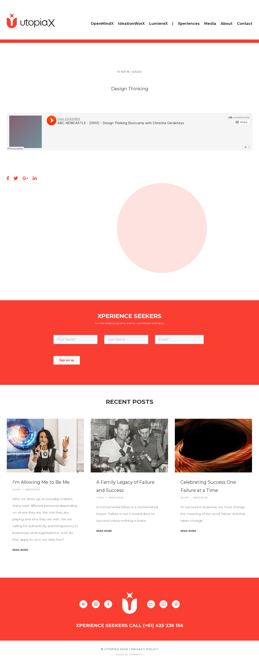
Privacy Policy (144, 649)
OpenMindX (102, 23)
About (226, 23)
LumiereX (158, 23)
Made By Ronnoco (129, 654)
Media (210, 23)
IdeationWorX (131, 23)
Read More (20, 550)
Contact (244, 23)
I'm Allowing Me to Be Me (40, 482)
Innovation (32, 489)
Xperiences (189, 23)
